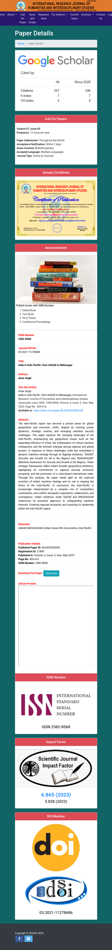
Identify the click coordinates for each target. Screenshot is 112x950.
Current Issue (74, 16)
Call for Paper (22, 18)
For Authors (59, 14)
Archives (86, 14)
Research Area (43, 16)
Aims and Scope (32, 18)
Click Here (51, 573)
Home (21, 43)
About (11, 14)
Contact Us (100, 16)
